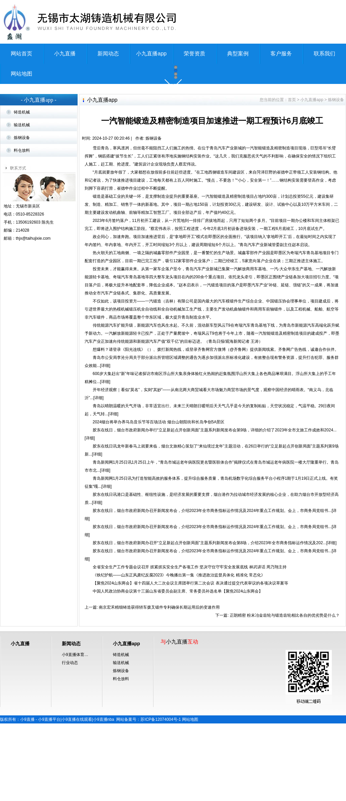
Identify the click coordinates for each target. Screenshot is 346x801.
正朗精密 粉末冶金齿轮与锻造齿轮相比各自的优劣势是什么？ (284, 693)
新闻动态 (108, 53)
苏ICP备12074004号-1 (160, 797)
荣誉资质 (194, 53)
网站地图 (21, 74)
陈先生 (48, 299)
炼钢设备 (22, 215)
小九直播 (65, 53)
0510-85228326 (30, 291)
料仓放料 (22, 228)
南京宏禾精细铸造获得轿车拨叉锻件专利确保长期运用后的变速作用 (159, 684)
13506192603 (28, 299)
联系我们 (324, 53)
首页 (292, 177)
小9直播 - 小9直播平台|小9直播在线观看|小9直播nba (67, 797)
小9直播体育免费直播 (77, 732)
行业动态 (70, 740)
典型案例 (238, 53)
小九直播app (151, 53)
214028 (22, 307)
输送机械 (22, 202)
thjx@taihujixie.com (33, 316)
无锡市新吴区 (28, 283)
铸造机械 (22, 189)
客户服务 (281, 53)
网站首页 (21, 53)
